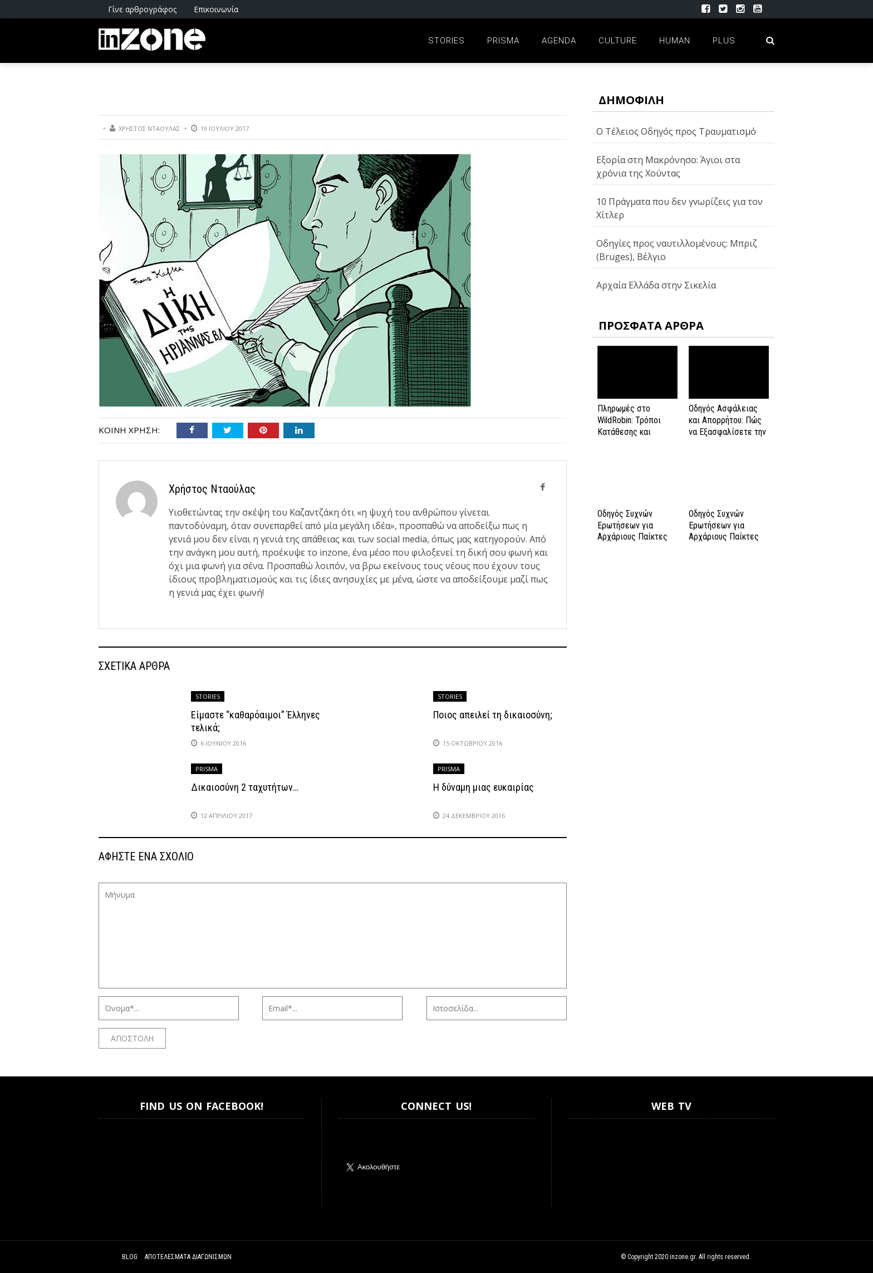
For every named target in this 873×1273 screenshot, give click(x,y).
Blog (130, 1257)
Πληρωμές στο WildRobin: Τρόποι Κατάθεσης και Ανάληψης (629, 425)
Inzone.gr (125, 1162)
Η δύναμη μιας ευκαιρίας (483, 787)
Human (674, 41)
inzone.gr (682, 1257)
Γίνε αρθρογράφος (142, 9)
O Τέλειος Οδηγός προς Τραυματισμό (676, 131)
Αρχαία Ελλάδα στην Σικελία (656, 285)
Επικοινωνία (216, 9)
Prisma (503, 41)
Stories (446, 41)
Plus (724, 41)
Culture (618, 41)
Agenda (559, 41)
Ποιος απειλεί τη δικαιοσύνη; (492, 715)
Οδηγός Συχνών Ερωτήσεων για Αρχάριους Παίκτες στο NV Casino (724, 531)
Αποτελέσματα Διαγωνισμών (188, 1257)
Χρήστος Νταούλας (149, 128)
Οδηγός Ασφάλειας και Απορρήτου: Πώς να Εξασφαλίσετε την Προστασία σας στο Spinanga (727, 431)
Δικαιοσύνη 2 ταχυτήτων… (244, 787)
